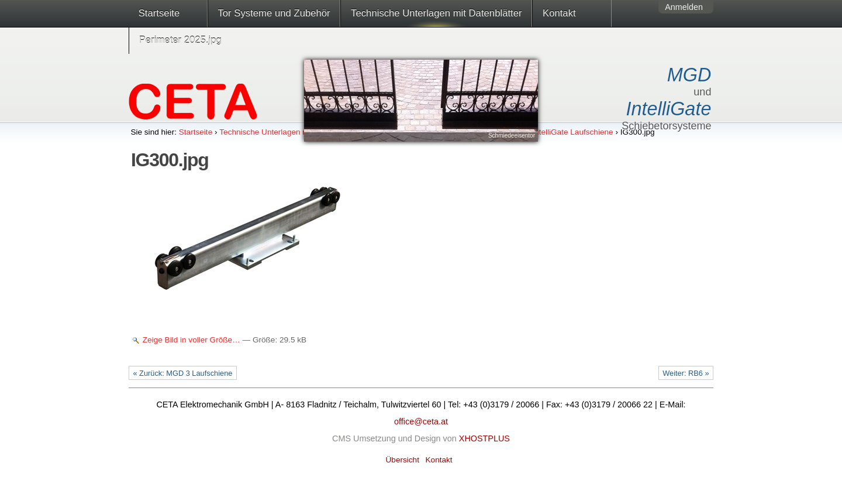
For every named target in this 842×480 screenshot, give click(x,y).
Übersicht (402, 459)
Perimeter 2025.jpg (180, 40)
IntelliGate (669, 108)
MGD (689, 74)
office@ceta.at (421, 421)
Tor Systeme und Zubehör (274, 13)
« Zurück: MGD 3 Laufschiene (182, 373)
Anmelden (684, 7)
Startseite (159, 13)
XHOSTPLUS (484, 438)
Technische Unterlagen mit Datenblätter (436, 13)
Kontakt (559, 13)
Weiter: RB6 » (685, 373)
